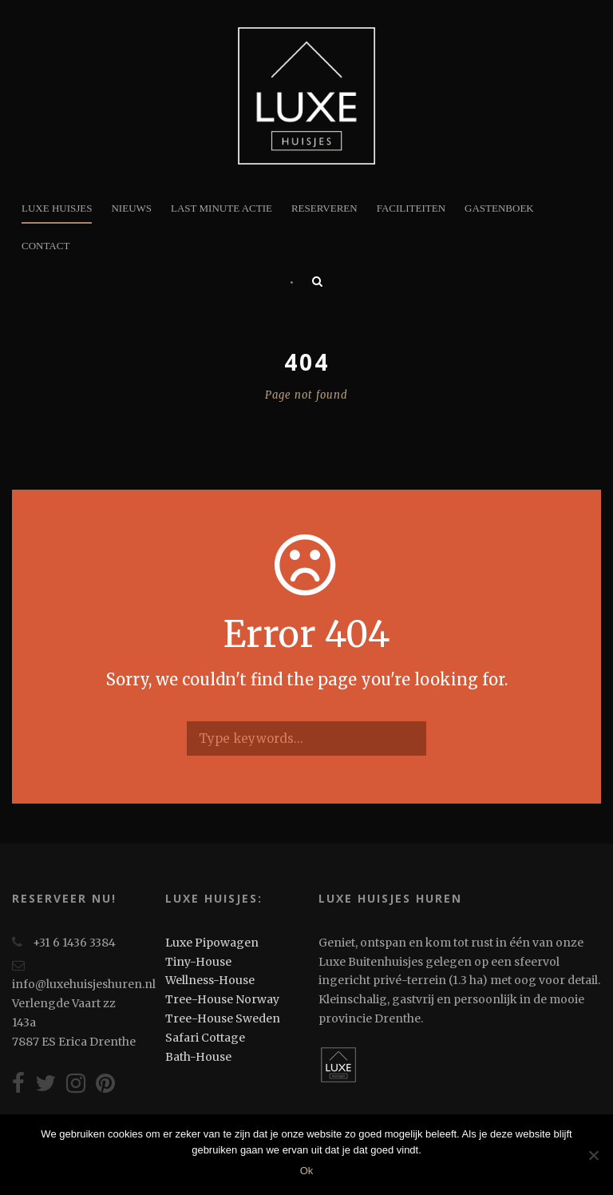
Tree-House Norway (222, 999)
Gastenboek (499, 208)
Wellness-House (210, 980)
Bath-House (198, 1057)
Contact (45, 246)
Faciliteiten (411, 208)
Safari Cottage (205, 1037)
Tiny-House (198, 962)
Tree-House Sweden (222, 1018)
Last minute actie (221, 208)
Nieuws (131, 208)
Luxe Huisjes (57, 208)
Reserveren (324, 208)
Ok (307, 1171)
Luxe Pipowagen (212, 942)
